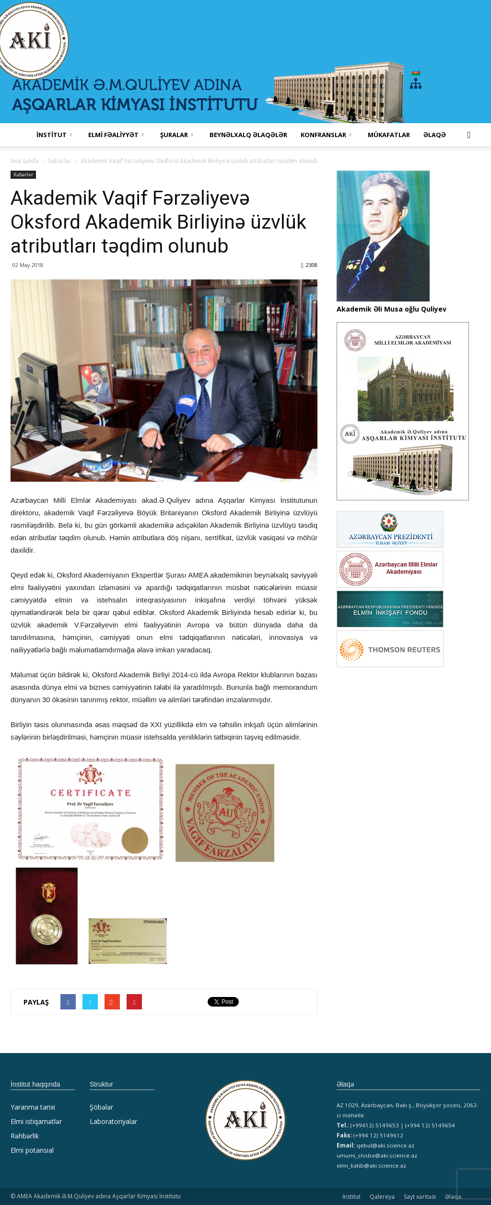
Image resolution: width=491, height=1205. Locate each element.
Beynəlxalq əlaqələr (248, 134)
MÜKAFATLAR (389, 134)
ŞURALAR (176, 134)
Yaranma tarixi (33, 1107)
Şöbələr (101, 1107)
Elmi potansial (32, 1150)
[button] (468, 134)
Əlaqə (434, 134)
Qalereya (382, 1197)
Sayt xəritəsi (420, 1197)
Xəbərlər (23, 174)
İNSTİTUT (53, 134)
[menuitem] (416, 72)
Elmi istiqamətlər (36, 1121)
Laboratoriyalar (113, 1121)
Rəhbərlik (25, 1135)
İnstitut (351, 1197)
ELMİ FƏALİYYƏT (115, 134)
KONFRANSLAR (326, 134)
